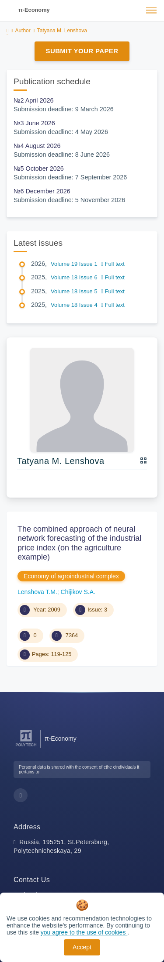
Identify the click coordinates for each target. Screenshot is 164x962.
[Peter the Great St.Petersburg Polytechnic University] (26, 746)
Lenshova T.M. (37, 591)
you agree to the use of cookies (84, 932)
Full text (113, 264)
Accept (82, 947)
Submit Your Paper (82, 51)
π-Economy (34, 10)
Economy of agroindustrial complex (71, 576)
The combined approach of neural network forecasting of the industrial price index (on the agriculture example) (79, 543)
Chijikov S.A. (78, 591)
